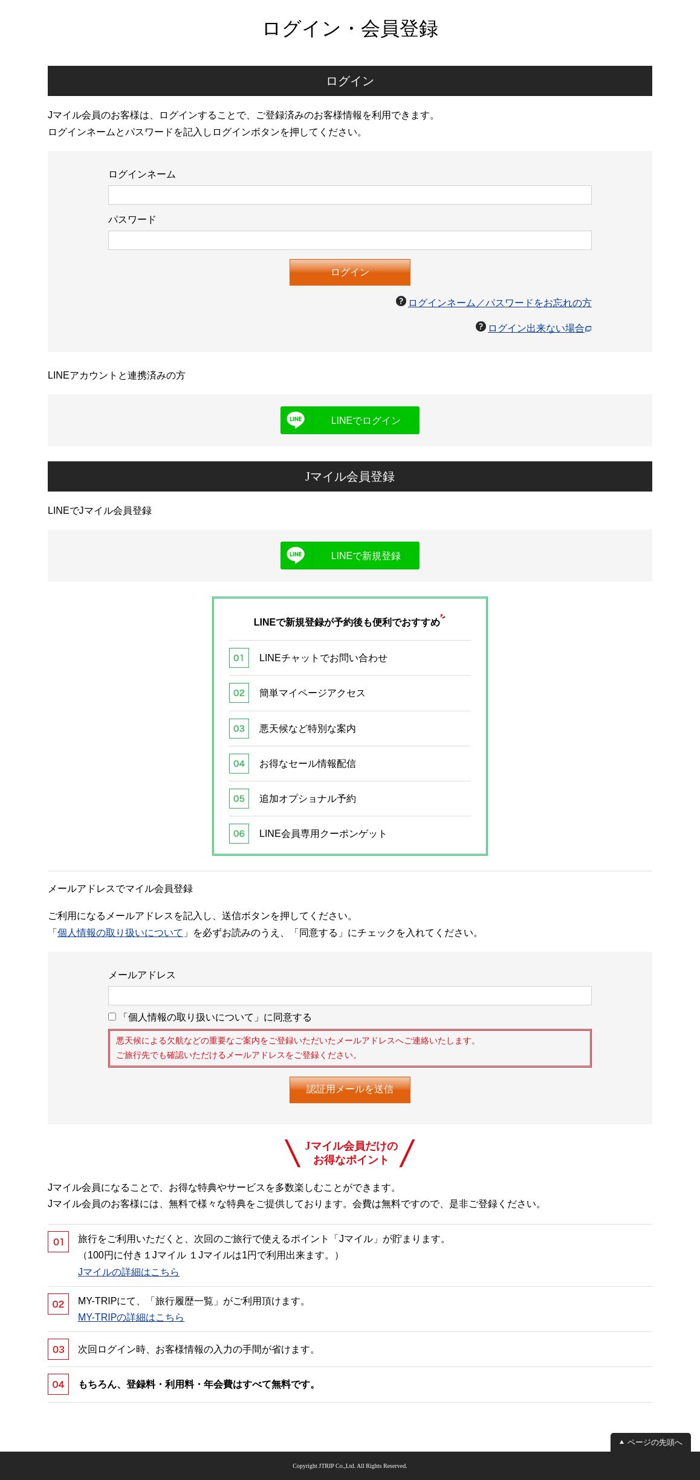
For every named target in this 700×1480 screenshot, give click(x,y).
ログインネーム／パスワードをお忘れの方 (500, 303)
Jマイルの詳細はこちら (129, 1272)
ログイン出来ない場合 (536, 328)
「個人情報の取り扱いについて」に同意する (210, 1017)
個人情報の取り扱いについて (120, 932)
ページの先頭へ (654, 1442)
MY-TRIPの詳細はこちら (131, 1317)
